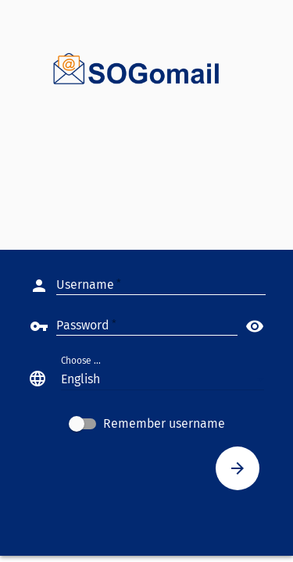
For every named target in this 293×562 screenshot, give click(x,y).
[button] (162, 378)
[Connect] (237, 468)
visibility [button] (254, 326)
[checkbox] (147, 424)
